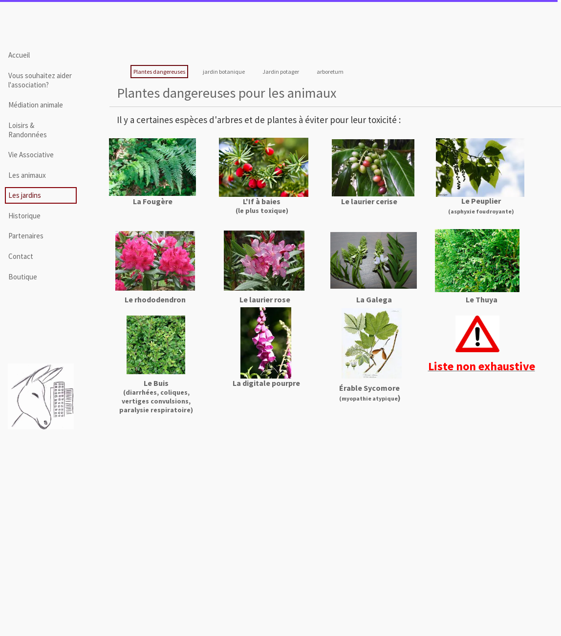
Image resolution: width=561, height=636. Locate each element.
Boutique (22, 276)
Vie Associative (31, 154)
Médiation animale (35, 104)
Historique (24, 215)
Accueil (19, 55)
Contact (20, 256)
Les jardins (24, 195)
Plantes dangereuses (159, 71)
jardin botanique (224, 71)
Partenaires (25, 235)
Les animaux (27, 175)
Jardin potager (280, 71)
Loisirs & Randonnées (27, 130)
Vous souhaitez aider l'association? (40, 80)
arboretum (330, 71)
